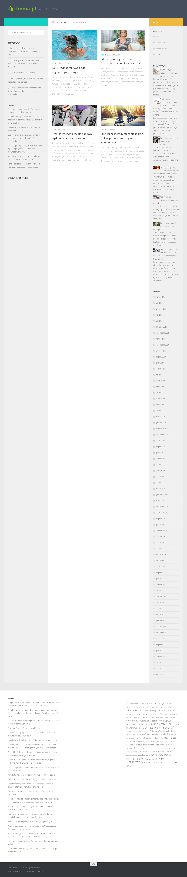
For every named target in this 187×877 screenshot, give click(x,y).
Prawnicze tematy (162, 48)
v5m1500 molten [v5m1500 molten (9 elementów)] (148, 762)
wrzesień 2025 (161, 309)
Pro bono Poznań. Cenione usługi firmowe (24, 728)
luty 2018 (159, 608)
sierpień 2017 (161, 644)
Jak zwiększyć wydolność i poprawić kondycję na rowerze (168, 73)
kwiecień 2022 (161, 398)
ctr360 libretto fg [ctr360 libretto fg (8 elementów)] (150, 711)
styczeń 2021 (161, 488)
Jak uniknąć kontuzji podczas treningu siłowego (164, 226)
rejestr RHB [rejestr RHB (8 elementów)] (129, 745)
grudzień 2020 (161, 494)
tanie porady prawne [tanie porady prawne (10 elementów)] (161, 754)
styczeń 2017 (161, 674)
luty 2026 (159, 303)
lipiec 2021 (160, 452)
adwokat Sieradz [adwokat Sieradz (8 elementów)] (160, 707)
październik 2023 (162, 345)
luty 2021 (159, 482)
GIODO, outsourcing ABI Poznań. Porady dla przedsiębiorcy (31, 821)
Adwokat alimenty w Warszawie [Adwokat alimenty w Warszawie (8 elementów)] (137, 704)
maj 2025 (159, 315)
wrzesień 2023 (161, 351)
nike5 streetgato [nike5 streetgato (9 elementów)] (149, 720)
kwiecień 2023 (161, 381)
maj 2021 (159, 464)
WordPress (19, 871)
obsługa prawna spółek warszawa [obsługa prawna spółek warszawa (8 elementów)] (137, 731)
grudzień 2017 (161, 620)
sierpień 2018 (161, 572)
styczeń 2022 (161, 416)
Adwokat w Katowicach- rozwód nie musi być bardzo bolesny (32, 775)
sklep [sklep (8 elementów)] (163, 748)
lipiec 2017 (160, 650)
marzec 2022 (160, 404)
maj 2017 (159, 662)
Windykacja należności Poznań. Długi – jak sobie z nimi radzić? (32, 779)
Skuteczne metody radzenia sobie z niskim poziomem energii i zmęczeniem (122, 138)
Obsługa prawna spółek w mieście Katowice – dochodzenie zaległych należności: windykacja (26, 138)
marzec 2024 (160, 339)
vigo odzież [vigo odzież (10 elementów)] (161, 762)
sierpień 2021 (161, 446)
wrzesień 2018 (161, 566)
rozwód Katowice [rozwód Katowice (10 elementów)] (134, 748)
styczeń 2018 (161, 614)
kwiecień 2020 (161, 536)
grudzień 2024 (161, 327)
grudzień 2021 (161, 422)
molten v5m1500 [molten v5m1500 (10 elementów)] (134, 720)
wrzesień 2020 (161, 512)
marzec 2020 (160, 542)
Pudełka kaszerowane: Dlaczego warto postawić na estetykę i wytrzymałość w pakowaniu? (24, 90)
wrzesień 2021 (161, 440)
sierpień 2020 (161, 518)
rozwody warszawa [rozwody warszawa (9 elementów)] (142, 744)
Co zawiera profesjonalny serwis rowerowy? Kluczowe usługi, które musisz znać (24, 51)
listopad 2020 (161, 500)
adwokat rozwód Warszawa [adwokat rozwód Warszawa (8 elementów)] (144, 707)
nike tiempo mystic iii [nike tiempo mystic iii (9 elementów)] (146, 724)
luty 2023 (159, 392)
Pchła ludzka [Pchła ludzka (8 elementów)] (154, 731)
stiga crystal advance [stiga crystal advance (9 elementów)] (141, 755)
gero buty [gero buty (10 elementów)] (144, 713)
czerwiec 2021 (161, 458)
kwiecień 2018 (161, 596)
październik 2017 (162, 632)
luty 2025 (159, 321)
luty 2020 (159, 548)
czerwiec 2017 (161, 656)
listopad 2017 (161, 626)
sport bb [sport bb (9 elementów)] (155, 751)
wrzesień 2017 (161, 638)
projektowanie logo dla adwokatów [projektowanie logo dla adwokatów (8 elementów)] (147, 738)
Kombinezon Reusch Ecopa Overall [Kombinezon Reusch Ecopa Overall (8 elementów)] (163, 717)
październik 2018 (162, 560)
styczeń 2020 (161, 554)
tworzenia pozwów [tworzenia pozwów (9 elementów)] (134, 758)
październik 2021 (162, 434)
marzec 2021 (160, 476)
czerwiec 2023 (161, 369)
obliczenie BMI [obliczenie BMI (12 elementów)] (163, 724)
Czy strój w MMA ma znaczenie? (22, 72)
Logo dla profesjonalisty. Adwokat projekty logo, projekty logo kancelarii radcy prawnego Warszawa (25, 148)
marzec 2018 (160, 602)
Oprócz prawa (161, 42)
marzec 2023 (160, 386)
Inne (157, 36)
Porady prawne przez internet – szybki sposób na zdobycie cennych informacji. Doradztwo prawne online (26, 119)
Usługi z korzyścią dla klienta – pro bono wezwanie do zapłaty (32, 740)
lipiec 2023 (160, 363)
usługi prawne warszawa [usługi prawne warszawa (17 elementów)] (145, 760)
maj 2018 (159, 590)
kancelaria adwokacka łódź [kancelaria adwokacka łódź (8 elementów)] (141, 717)
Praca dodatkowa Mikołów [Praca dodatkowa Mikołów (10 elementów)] (158, 734)
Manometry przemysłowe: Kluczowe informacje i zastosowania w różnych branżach (23, 63)
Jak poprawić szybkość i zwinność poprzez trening (169, 141)
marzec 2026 (160, 297)
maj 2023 (159, 375)
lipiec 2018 (160, 578)
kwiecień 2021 (161, 470)
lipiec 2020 (160, 524)
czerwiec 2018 (161, 584)
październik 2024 (162, 333)
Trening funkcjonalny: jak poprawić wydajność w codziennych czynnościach (166, 170)
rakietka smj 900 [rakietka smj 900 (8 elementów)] (149, 741)
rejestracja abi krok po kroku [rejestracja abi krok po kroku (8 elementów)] (165, 741)
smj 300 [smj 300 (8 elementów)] (168, 748)
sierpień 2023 (161, 357)
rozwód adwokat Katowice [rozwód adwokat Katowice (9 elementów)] (161, 744)
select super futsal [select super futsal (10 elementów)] (152, 748)
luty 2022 (159, 410)
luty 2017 (159, 668)
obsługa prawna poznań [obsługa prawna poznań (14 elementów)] (158, 727)
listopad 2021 (161, 428)
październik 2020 (162, 506)
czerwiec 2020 (161, 530)
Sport (54, 63)
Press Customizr (37, 871)
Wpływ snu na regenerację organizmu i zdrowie (166, 200)
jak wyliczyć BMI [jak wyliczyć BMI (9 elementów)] (155, 714)
